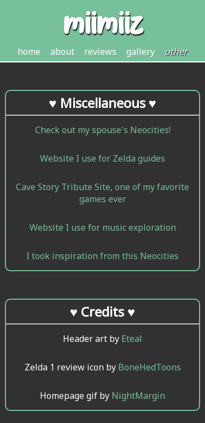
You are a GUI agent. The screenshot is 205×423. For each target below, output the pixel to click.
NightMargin (138, 396)
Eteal (131, 339)
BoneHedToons (149, 367)
